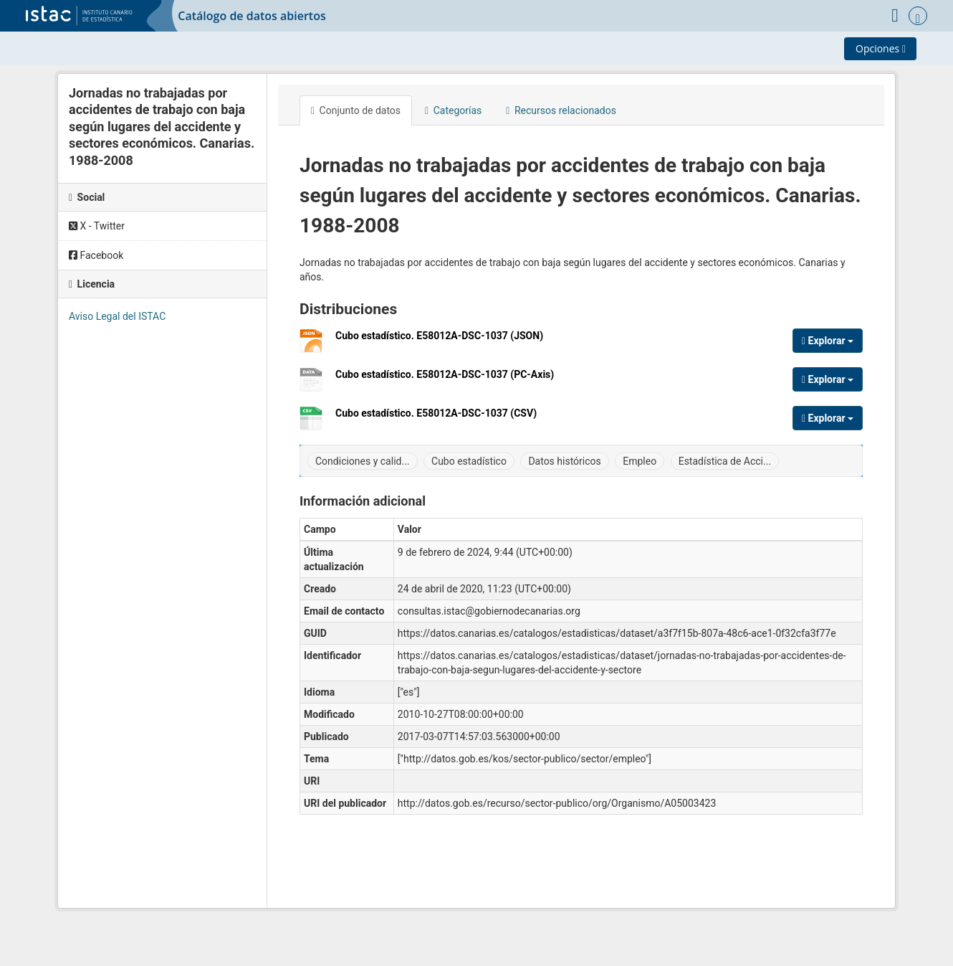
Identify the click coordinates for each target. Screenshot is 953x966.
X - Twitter (97, 226)
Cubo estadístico (469, 461)
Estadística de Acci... (725, 461)
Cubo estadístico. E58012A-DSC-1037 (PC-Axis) (444, 380)
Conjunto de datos (356, 110)
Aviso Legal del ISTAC (117, 316)
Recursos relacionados (561, 110)
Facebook (96, 255)
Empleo (639, 461)
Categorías (453, 110)
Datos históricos (564, 461)
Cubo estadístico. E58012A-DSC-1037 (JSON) (439, 341)
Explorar (827, 340)
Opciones (881, 48)
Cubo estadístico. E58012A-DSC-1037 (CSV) (436, 418)
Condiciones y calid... (362, 461)
